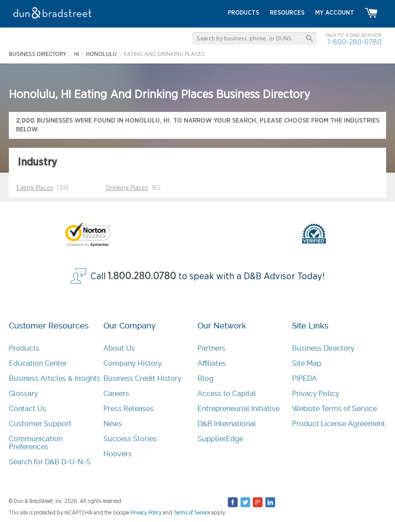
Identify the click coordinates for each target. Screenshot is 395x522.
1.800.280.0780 (142, 276)
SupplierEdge (220, 439)
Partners (211, 348)
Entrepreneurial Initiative (239, 408)
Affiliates (212, 363)
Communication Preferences (36, 443)
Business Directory (323, 348)
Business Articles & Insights (54, 378)
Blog (205, 378)
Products (24, 348)
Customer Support (40, 423)
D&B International (227, 423)
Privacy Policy (316, 393)
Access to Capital (227, 393)
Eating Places (34, 188)
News (112, 423)
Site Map (306, 363)
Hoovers (117, 454)
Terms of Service (192, 512)
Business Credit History (142, 378)
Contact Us (27, 408)
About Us (119, 348)
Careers (116, 393)
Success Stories (130, 439)
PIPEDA (304, 378)
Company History (132, 363)
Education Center (38, 363)
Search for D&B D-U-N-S (50, 462)
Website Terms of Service (334, 408)
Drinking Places (127, 188)
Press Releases (128, 408)
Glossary (23, 393)
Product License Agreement (338, 423)
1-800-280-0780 (355, 42)
